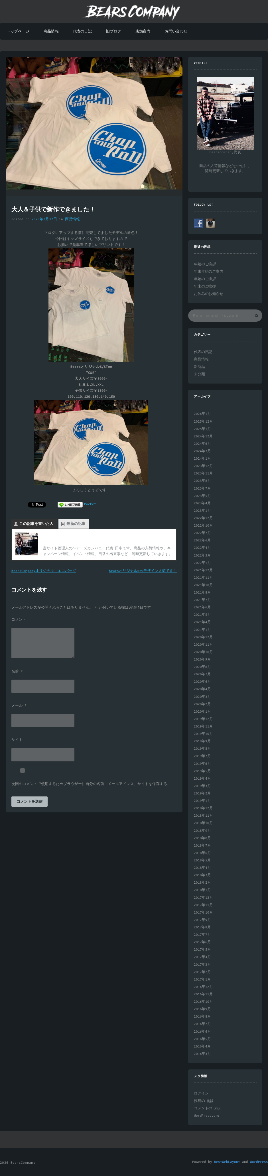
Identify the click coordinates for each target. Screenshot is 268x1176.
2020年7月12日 (44, 219)
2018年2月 (202, 883)
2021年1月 (202, 630)
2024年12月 (203, 436)
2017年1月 (202, 979)
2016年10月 (203, 1002)
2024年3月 (202, 451)
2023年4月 (202, 503)
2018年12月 (203, 808)
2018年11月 (203, 816)
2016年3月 (202, 1054)
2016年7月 (202, 1024)
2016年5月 (202, 1039)
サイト (17, 740)
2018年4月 (202, 868)
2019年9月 (202, 741)
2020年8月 (202, 667)
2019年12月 (203, 719)
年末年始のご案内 (208, 272)
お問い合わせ (176, 31)
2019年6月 (202, 764)
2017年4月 (202, 957)
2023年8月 (202, 481)
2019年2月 (202, 793)
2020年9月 (202, 659)
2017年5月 (202, 949)
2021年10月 (203, 585)
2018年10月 (203, 823)
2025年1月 (202, 429)
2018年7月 (202, 845)
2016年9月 (202, 1009)
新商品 (199, 367)
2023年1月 (202, 511)
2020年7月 (202, 674)
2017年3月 (202, 965)
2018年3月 (202, 875)
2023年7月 (202, 488)
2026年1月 (202, 414)
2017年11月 (203, 905)
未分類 (199, 374)
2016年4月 (202, 1046)
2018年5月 (202, 860)
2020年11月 (203, 645)
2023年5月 (202, 496)
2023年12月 (203, 466)
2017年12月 (203, 898)
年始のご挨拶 (205, 264)
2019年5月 (202, 771)
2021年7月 (202, 600)
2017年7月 (202, 935)
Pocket (90, 504)
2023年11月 (203, 473)
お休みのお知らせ (208, 294)
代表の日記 (82, 31)
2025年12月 (203, 421)
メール (19, 706)
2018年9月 (202, 831)
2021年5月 (202, 615)
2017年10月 (203, 912)
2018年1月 (202, 890)
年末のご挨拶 (205, 286)
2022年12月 (203, 518)
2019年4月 (202, 778)
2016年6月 (202, 1032)
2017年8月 (202, 927)
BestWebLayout (227, 1162)
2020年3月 (202, 697)
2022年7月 (202, 533)
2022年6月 (202, 540)
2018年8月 (202, 838)
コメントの (207, 1108)
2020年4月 (202, 689)
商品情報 (51, 31)
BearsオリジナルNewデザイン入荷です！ (143, 571)
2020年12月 (203, 637)
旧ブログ (113, 31)
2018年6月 (202, 853)
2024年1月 (202, 458)
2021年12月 (203, 570)
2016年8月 (202, 1016)
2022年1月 (202, 563)
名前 (17, 672)
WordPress (259, 1162)
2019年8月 (202, 749)
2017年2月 (202, 972)
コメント (18, 620)
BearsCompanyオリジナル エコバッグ (43, 571)
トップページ (18, 31)
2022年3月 (202, 555)
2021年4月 (202, 622)
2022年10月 (203, 525)
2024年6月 (202, 444)
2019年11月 (203, 726)
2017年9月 (202, 920)
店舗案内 (143, 31)
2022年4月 (202, 548)
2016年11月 (203, 994)
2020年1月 (202, 712)
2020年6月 (202, 682)
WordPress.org (206, 1116)
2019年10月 (203, 734)
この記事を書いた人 (36, 524)
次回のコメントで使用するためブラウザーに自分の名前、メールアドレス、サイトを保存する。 (91, 784)
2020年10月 (203, 652)
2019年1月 (202, 801)
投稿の (203, 1101)
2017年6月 (202, 942)
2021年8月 (202, 592)
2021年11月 (203, 578)
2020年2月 (202, 704)
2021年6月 (202, 607)
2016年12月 (203, 987)
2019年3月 (202, 786)
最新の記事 (75, 524)
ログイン (201, 1093)
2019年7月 (202, 756)
